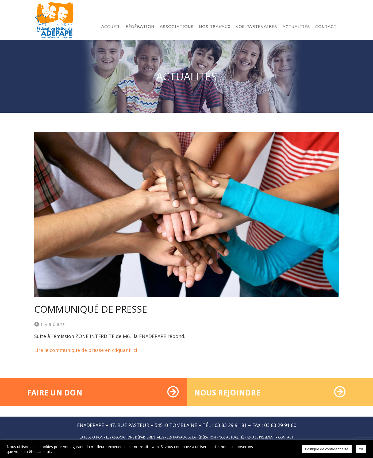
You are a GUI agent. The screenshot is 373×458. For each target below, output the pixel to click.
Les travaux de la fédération (191, 437)
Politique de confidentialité (326, 449)
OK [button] (361, 449)
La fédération (91, 437)
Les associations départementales (135, 437)
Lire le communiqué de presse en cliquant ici (85, 350)
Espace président (261, 437)
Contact (285, 437)
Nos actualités (231, 437)
